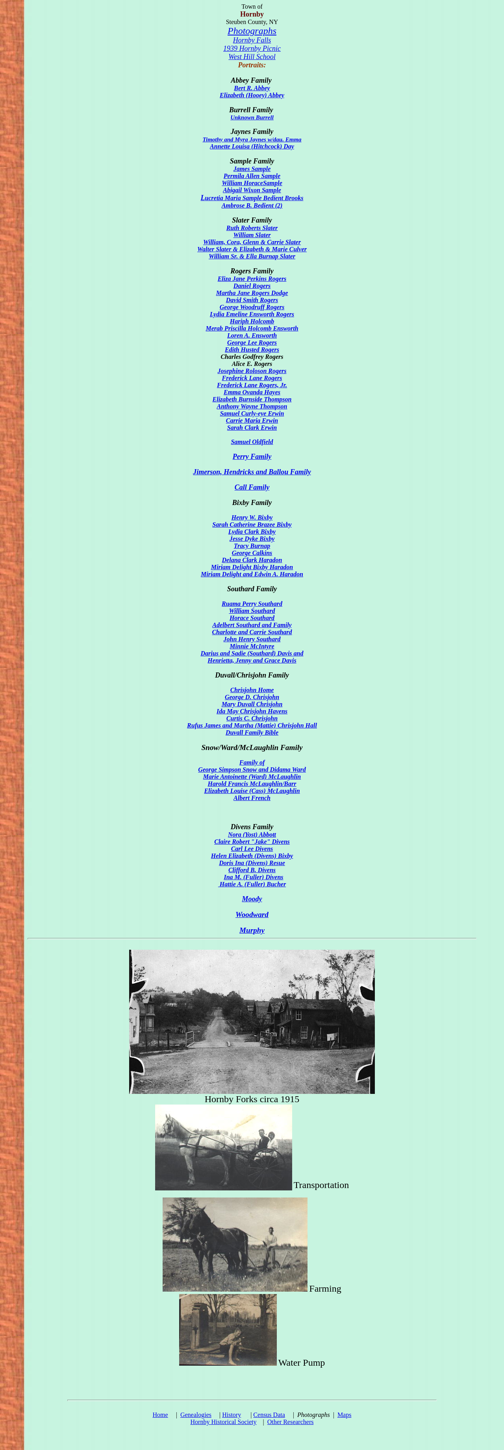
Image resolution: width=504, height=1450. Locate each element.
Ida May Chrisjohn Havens (252, 711)
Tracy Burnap (252, 545)
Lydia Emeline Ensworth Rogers (252, 314)
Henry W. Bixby (252, 517)
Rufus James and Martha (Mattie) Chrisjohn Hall (252, 725)
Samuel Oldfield (252, 441)
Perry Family (252, 456)
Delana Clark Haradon (252, 560)
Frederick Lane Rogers (252, 378)
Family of (252, 762)
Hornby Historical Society (224, 1421)
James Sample (252, 168)
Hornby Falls (252, 40)
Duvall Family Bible (252, 732)
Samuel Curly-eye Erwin (252, 413)
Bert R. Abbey (252, 88)
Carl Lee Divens (252, 848)
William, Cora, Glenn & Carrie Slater (252, 242)
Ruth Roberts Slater (252, 228)
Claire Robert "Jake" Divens (252, 841)
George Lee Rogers (252, 342)
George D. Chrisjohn (252, 697)
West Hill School (251, 57)
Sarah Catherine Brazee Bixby (251, 524)
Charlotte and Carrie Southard (252, 632)
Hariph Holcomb (252, 321)
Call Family (252, 487)
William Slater (252, 235)
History (231, 1414)
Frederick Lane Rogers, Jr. (252, 385)
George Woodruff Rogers (252, 307)
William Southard (252, 610)
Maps (344, 1414)
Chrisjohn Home (252, 690)
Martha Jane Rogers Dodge (252, 293)
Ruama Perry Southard (252, 603)
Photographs (252, 31)
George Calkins (252, 553)
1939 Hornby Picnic (252, 48)
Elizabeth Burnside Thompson (252, 399)
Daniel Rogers (252, 285)
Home (160, 1414)
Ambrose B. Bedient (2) (252, 205)
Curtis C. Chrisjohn (252, 718)
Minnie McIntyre (252, 646)
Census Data (269, 1414)
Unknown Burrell (252, 117)
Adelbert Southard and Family (251, 625)
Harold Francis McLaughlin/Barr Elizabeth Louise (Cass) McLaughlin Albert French (252, 790)
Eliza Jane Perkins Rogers (252, 278)
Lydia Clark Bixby (252, 531)
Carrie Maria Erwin (252, 420)
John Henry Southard (252, 639)
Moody (252, 899)
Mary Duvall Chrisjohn (252, 704)
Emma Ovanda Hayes (252, 392)
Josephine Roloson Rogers (251, 371)
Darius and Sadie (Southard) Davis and (252, 653)
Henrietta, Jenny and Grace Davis (252, 660)
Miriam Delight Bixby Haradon (252, 567)
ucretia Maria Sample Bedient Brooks (252, 198)
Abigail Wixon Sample (252, 190)
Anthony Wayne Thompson (252, 406)
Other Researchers (290, 1421)
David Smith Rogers (252, 300)
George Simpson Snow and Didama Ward (252, 769)
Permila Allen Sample (252, 176)
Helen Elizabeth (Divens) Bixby (252, 855)
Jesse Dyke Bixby (252, 538)
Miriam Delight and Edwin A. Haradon (252, 574)
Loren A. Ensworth (252, 335)
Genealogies (195, 1414)
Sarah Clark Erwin (252, 427)
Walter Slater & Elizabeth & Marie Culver (252, 249)
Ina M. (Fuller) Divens (253, 877)
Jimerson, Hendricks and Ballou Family (252, 472)
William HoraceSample (252, 183)
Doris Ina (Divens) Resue (252, 863)
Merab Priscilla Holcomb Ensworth (252, 328)
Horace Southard (252, 618)
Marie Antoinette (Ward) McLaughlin (252, 776)
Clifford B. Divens (252, 870)
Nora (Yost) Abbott (252, 834)
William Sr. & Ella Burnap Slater (252, 256)
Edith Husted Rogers (252, 349)
